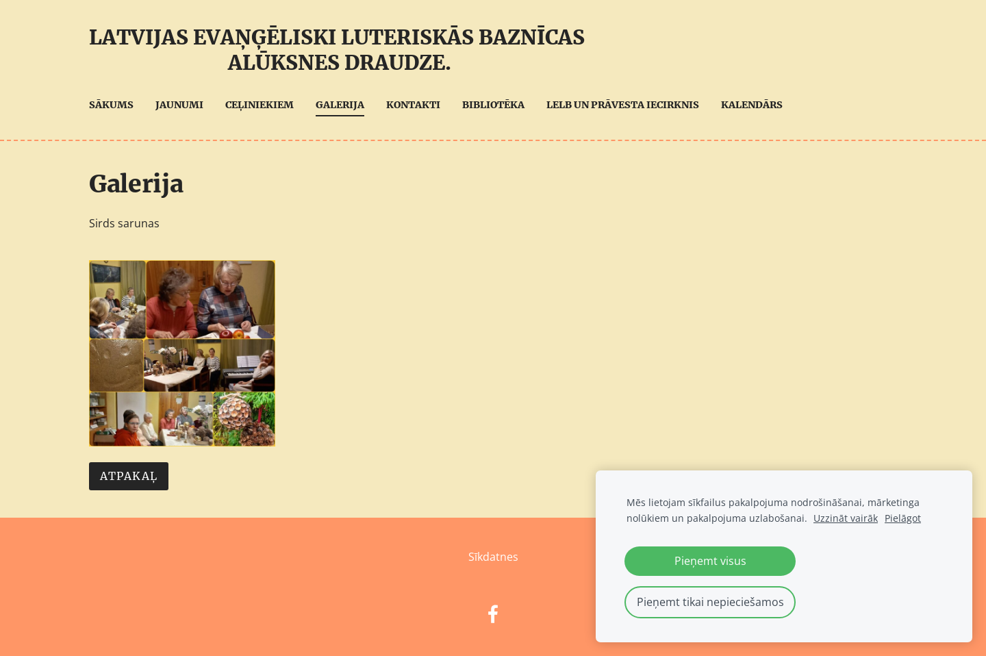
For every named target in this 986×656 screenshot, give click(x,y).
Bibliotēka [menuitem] (493, 105)
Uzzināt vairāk (845, 518)
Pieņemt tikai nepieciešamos (710, 601)
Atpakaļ (128, 476)
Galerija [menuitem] (340, 105)
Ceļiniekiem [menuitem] (259, 105)
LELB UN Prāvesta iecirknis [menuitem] (622, 105)
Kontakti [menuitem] (413, 105)
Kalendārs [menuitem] (752, 105)
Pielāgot (903, 518)
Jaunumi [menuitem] (179, 105)
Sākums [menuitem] (111, 105)
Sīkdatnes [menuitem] (493, 556)
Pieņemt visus (710, 560)
